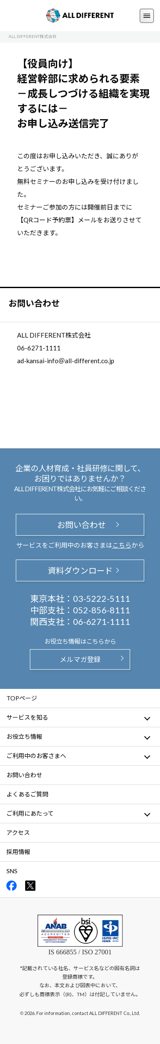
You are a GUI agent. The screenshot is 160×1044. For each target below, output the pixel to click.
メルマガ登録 (80, 659)
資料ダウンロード (80, 570)
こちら (121, 545)
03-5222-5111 (101, 598)
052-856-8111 (101, 610)
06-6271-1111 (101, 621)
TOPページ (21, 698)
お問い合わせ (80, 525)
